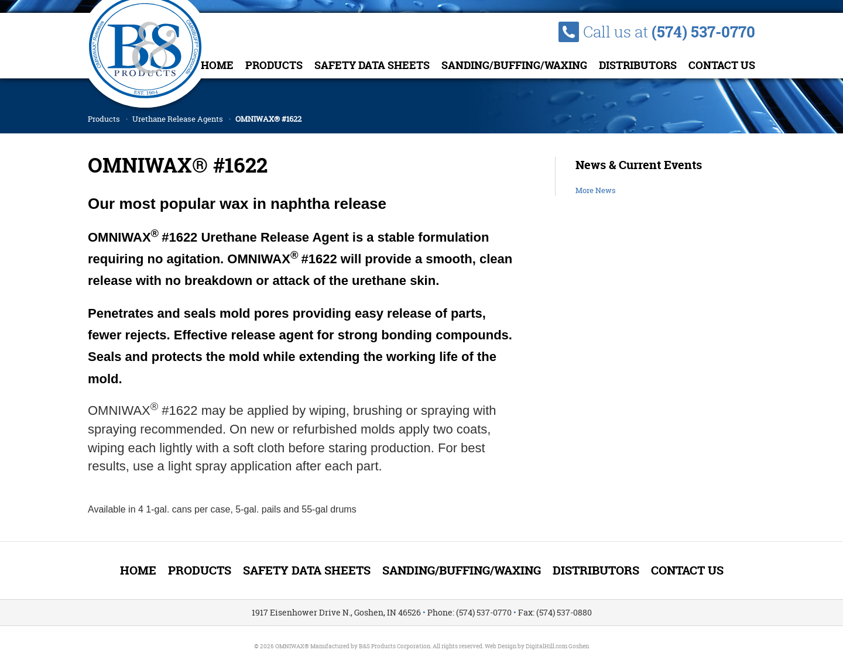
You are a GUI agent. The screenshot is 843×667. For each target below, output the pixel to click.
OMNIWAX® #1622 (268, 119)
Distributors (638, 65)
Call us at (669, 32)
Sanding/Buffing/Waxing (514, 65)
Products (274, 65)
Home (217, 65)
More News (595, 190)
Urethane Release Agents (177, 119)
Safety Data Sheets (372, 65)
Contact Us (721, 65)
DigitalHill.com (546, 646)
